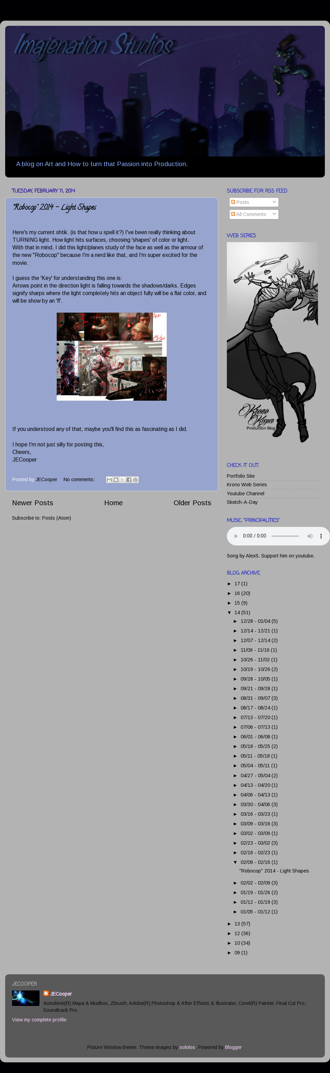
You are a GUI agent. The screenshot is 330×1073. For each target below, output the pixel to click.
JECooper (61, 994)
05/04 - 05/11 (256, 765)
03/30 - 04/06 (256, 804)
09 (237, 952)
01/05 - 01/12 (256, 911)
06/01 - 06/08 (256, 736)
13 (237, 923)
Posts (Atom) (56, 518)
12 (237, 933)
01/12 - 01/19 (256, 902)
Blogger (233, 1047)
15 (237, 603)
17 (237, 583)
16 (237, 593)
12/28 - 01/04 (256, 621)
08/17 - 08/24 (256, 708)
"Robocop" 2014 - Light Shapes (54, 208)
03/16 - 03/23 (256, 814)
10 (237, 943)
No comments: (80, 479)
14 (237, 612)
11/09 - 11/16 (256, 650)
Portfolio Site (241, 476)
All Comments (248, 214)
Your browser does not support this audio (278, 536)
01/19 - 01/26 (256, 892)
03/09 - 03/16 (256, 823)
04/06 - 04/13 (256, 795)
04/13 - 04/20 (256, 785)
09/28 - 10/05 (256, 679)
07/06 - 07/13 (256, 727)
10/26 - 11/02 (256, 659)
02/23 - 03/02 (256, 843)
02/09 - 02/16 (256, 862)
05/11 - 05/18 (256, 756)
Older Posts (192, 503)
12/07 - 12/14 (256, 640)
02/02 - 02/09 (256, 883)
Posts (240, 202)
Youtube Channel (245, 493)
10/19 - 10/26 (256, 669)
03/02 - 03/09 (256, 833)
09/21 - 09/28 (256, 688)
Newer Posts (32, 503)
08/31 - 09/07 (256, 698)
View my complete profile (39, 1019)
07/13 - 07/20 (256, 717)
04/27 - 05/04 (256, 775)
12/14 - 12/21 (256, 630)
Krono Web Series (247, 484)
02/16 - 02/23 (256, 852)
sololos (187, 1047)
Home (113, 503)
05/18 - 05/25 (256, 746)
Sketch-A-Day (242, 502)
